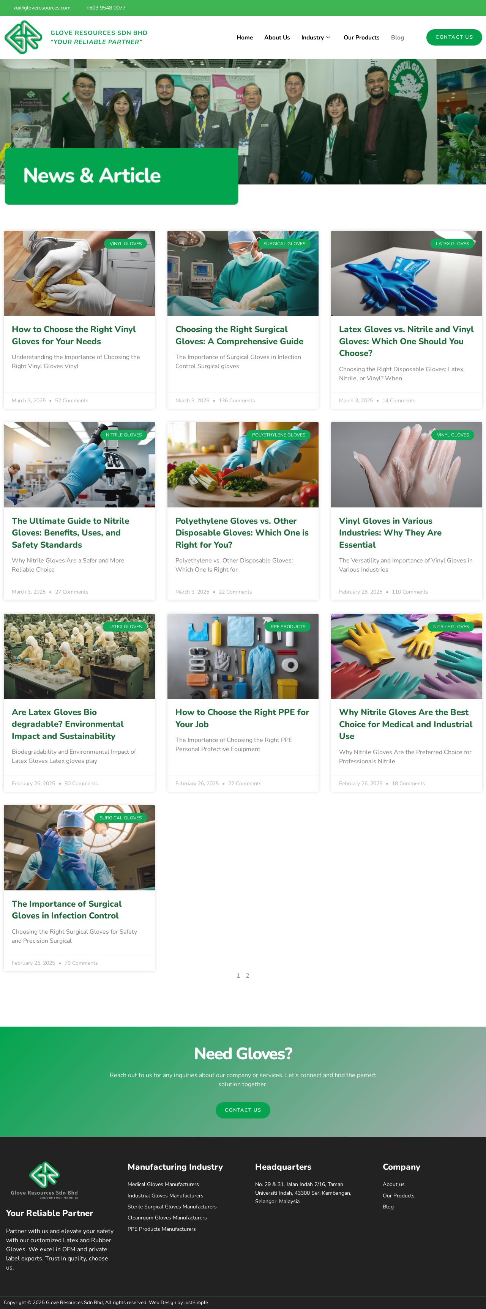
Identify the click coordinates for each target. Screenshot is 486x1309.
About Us (274, 37)
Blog (397, 37)
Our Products (360, 37)
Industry (315, 37)
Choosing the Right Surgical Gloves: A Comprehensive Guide (239, 335)
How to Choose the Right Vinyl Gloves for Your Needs (74, 335)
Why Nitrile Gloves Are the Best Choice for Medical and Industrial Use (406, 724)
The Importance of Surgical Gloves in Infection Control (67, 910)
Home (241, 37)
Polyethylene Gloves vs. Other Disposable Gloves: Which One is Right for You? (242, 533)
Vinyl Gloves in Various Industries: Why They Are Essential (390, 533)
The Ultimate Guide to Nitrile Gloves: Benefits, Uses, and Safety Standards (70, 533)
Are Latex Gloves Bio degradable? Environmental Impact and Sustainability (68, 724)
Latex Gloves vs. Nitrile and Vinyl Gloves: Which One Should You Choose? (406, 341)
